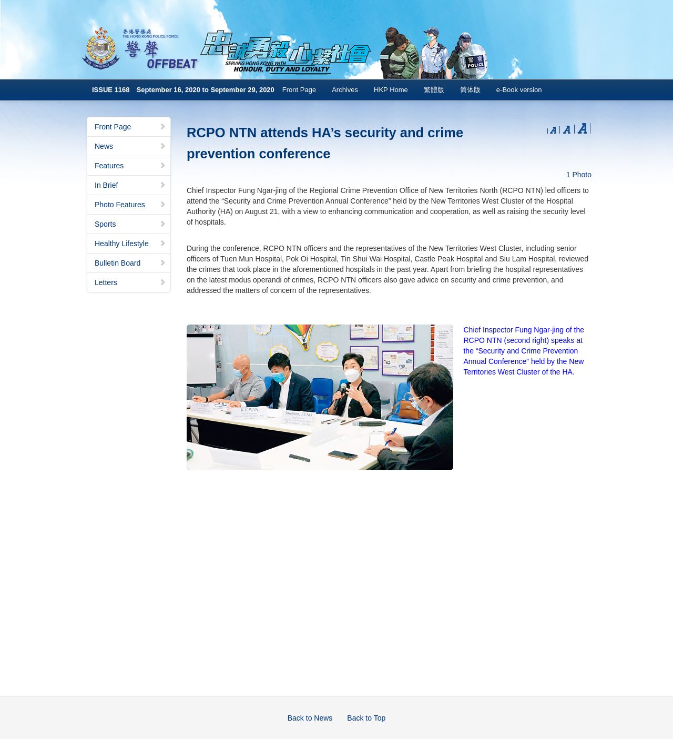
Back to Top (366, 718)
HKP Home (391, 90)
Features (130, 165)
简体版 (470, 90)
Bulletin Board (130, 263)
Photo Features (130, 204)
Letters (130, 282)
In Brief (130, 185)
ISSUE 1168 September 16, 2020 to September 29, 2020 (183, 90)
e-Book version (519, 90)
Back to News (310, 718)
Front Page (299, 90)
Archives (345, 90)
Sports (130, 224)
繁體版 (434, 90)
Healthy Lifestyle (130, 243)
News (130, 146)
